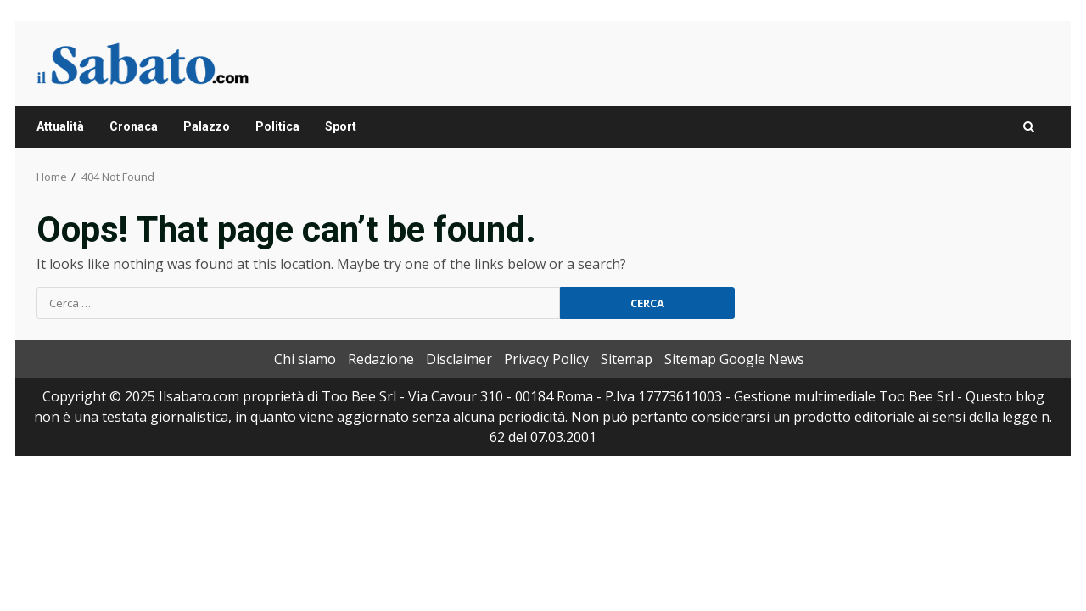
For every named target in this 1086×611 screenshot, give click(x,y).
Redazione (381, 359)
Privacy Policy (546, 359)
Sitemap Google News (734, 359)
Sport (340, 126)
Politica (277, 126)
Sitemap (626, 359)
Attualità (60, 126)
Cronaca (133, 126)
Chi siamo (305, 359)
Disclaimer (459, 359)
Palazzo (206, 126)
